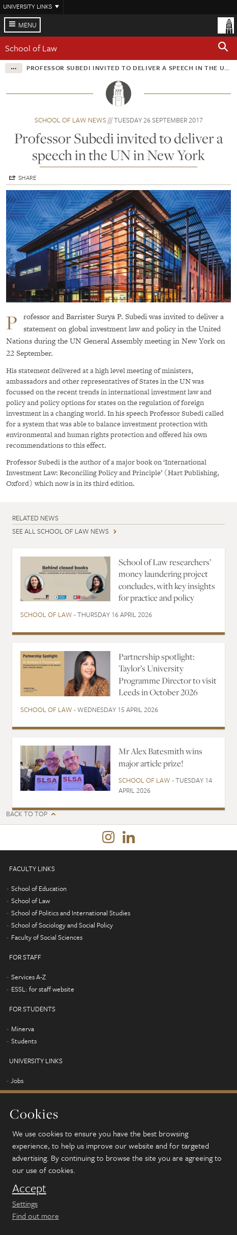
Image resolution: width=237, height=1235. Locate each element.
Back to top (26, 814)
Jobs (17, 1080)
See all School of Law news (60, 531)
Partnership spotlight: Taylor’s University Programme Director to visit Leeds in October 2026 (167, 674)
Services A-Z (28, 977)
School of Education (39, 888)
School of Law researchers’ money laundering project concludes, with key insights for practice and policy (166, 580)
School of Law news (70, 120)
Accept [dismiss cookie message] (29, 1188)
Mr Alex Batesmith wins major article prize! (160, 757)
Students (24, 1041)
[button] (223, 48)
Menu (27, 25)
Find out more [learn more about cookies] (35, 1215)
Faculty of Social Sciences (46, 937)
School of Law (31, 48)
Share (27, 177)
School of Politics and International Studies (70, 913)
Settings (25, 1203)
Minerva (22, 1029)
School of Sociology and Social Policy (62, 925)
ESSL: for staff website (42, 989)
